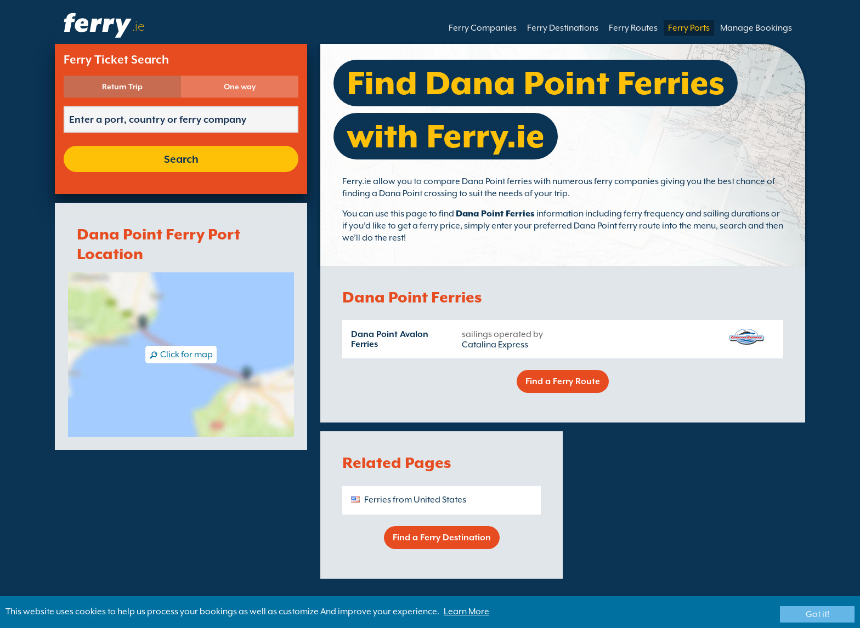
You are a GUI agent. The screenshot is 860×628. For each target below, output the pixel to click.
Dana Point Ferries (495, 214)
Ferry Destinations (562, 28)
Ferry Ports (689, 28)
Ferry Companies (483, 28)
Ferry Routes (633, 28)
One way (240, 86)
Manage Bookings (756, 28)
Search (181, 159)
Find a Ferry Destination (442, 538)
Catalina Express (495, 345)
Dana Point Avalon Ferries (389, 339)
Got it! (817, 614)
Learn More (466, 611)
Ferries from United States (415, 500)
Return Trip (122, 86)
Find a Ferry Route (562, 381)
